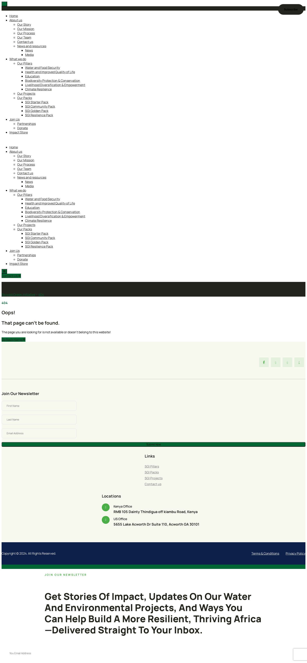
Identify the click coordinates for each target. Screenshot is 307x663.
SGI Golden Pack (36, 111)
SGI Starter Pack (36, 102)
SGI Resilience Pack (39, 115)
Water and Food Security (42, 67)
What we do (17, 59)
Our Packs (24, 98)
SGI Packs (152, 472)
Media (29, 55)
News (29, 50)
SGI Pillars (152, 466)
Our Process (26, 33)
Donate (22, 128)
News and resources (31, 46)
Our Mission (25, 29)
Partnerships (26, 124)
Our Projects (26, 93)
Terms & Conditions (265, 553)
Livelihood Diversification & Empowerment (55, 85)
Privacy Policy (295, 553)
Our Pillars (24, 63)
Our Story (24, 24)
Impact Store (18, 132)
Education (32, 76)
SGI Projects (154, 478)
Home (13, 16)
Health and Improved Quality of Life (50, 72)
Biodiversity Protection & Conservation (52, 80)
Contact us (25, 42)
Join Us (14, 119)
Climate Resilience (38, 89)
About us (15, 20)
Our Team (24, 37)
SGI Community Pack (40, 106)
